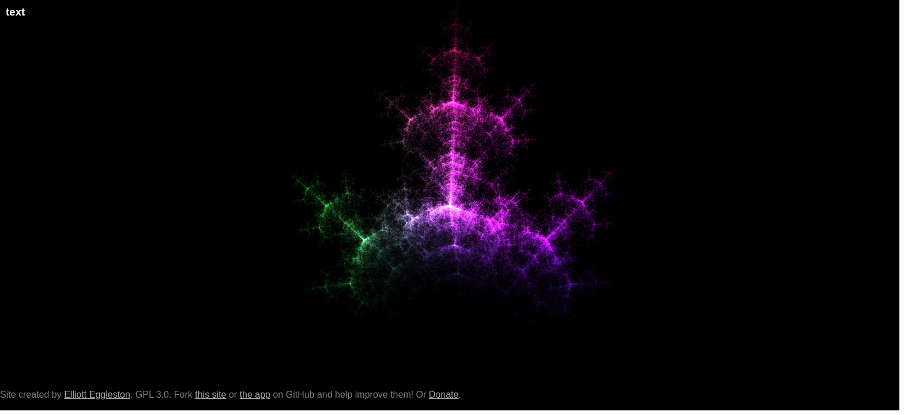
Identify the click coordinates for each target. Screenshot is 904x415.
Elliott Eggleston (97, 394)
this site (210, 394)
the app (255, 394)
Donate (444, 394)
